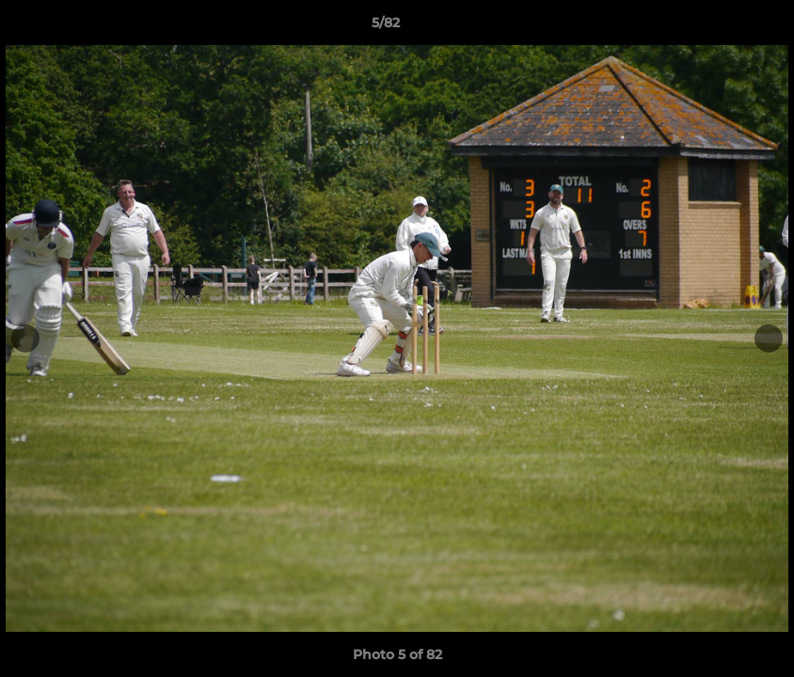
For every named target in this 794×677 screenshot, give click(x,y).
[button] (715, 27)
